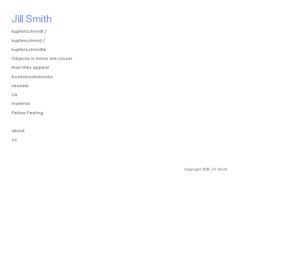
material (21, 103)
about (18, 130)
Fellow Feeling (27, 112)
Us (15, 94)
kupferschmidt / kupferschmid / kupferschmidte (29, 40)
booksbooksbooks (32, 76)
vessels (20, 85)
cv (14, 139)
